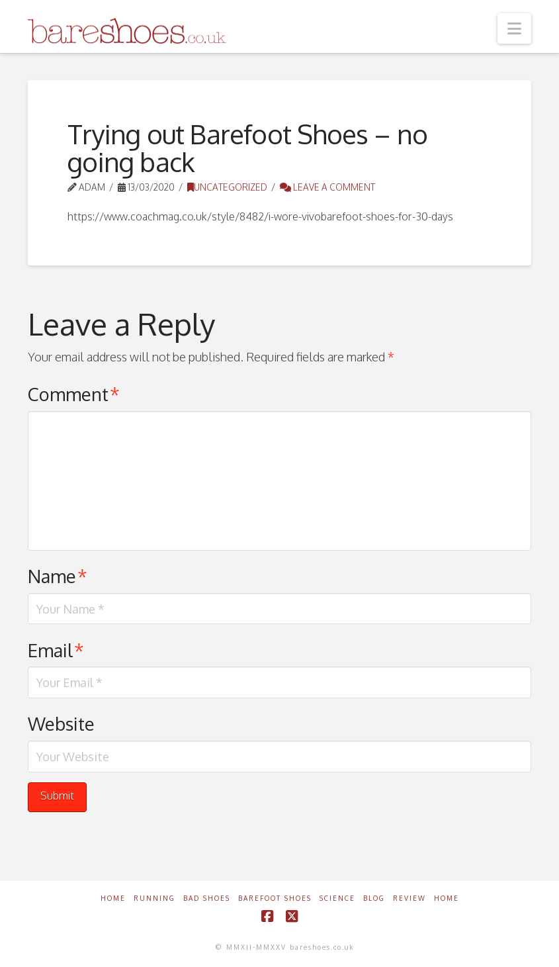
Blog (374, 898)
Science (337, 898)
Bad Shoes (206, 898)
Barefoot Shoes (275, 898)
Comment (74, 394)
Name (57, 576)
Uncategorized (227, 187)
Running (154, 898)
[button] (514, 28)
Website (61, 723)
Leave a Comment (327, 187)
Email (56, 650)
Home (113, 898)
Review (409, 898)
